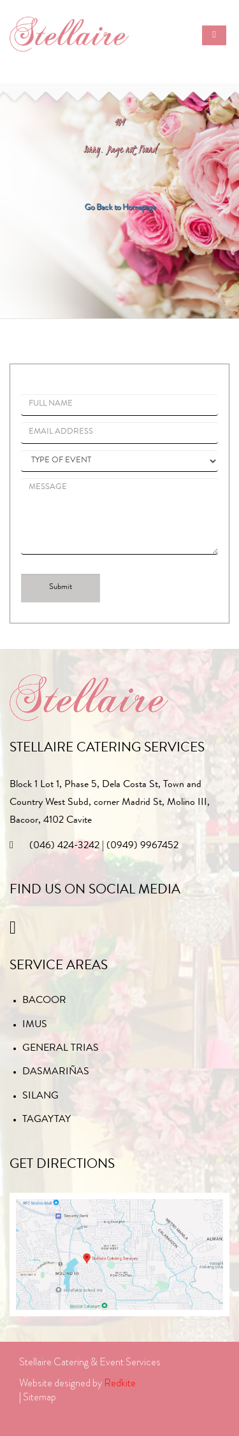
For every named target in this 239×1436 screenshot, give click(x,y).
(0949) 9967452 (142, 846)
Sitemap (39, 1397)
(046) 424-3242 (64, 846)
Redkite (120, 1383)
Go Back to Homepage (120, 207)
